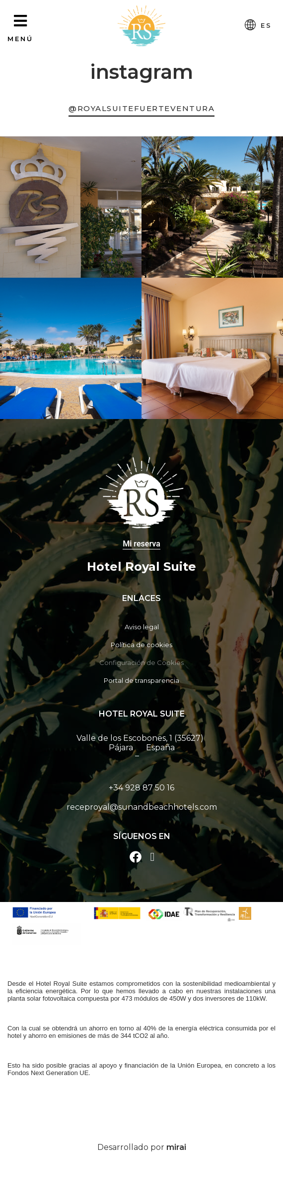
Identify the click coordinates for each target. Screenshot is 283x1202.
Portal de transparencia (141, 680)
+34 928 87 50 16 (141, 787)
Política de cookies (141, 645)
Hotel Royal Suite (141, 566)
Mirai (176, 1147)
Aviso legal (142, 627)
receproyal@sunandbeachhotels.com (142, 807)
